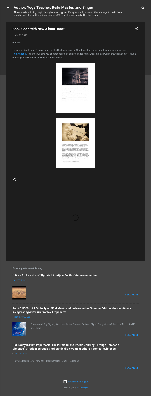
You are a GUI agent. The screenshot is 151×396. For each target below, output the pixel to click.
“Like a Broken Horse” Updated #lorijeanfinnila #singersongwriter (54, 275)
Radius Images (82, 388)
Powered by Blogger (75, 381)
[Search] (143, 8)
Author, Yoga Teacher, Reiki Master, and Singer (53, 7)
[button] (137, 29)
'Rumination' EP (20, 53)
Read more (132, 294)
